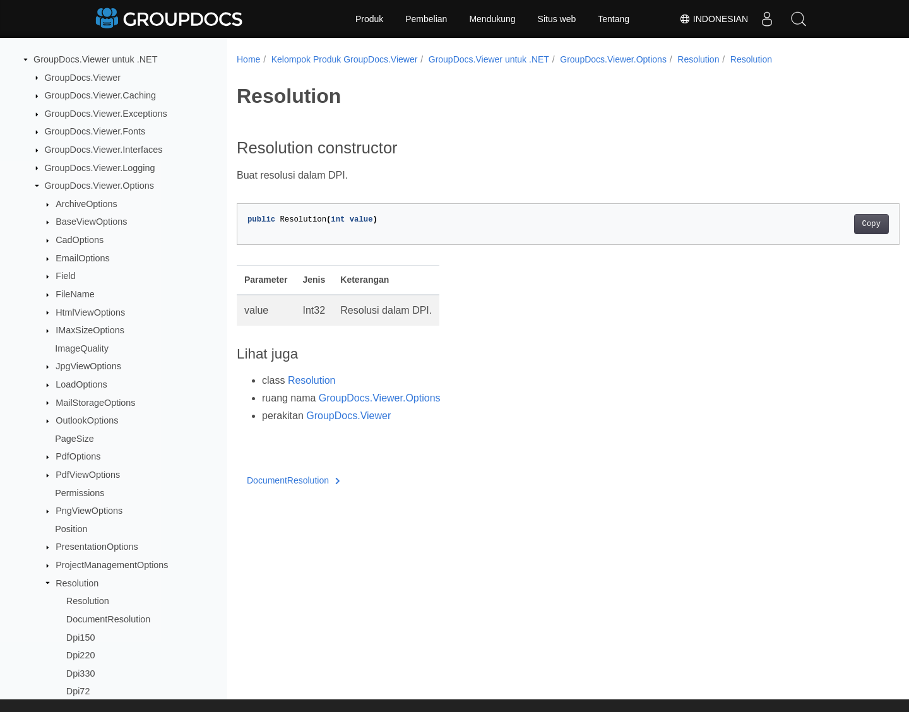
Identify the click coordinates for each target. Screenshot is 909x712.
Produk (369, 19)
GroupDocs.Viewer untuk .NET (95, 59)
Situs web (557, 19)
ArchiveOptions (86, 204)
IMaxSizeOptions (90, 330)
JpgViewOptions (88, 366)
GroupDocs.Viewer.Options (99, 186)
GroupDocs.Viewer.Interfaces (104, 150)
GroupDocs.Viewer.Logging (100, 168)
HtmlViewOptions (90, 312)
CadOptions (80, 240)
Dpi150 (80, 637)
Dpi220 (80, 655)
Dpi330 (80, 673)
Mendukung (492, 19)
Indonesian (713, 19)
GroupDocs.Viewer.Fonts (95, 131)
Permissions (79, 493)
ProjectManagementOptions (112, 565)
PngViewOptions (89, 511)
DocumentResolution (108, 619)
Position (71, 529)
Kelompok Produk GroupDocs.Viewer (344, 59)
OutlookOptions (87, 420)
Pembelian (426, 19)
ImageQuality (82, 348)
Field (65, 276)
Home (248, 59)
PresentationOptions (97, 547)
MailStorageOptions (95, 403)
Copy (825, 224)
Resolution (77, 583)
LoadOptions (81, 384)
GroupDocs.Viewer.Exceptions (106, 114)
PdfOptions (78, 456)
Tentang (613, 19)
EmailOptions (83, 258)
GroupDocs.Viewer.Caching (101, 95)
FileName (75, 294)
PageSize (74, 439)
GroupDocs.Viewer (83, 78)
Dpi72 (78, 691)
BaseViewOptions (91, 222)
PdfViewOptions (88, 475)
